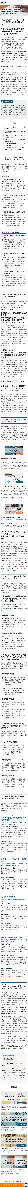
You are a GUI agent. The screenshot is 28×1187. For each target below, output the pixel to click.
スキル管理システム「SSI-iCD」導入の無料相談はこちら (12, 1185)
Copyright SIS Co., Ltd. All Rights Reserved (14, 1181)
